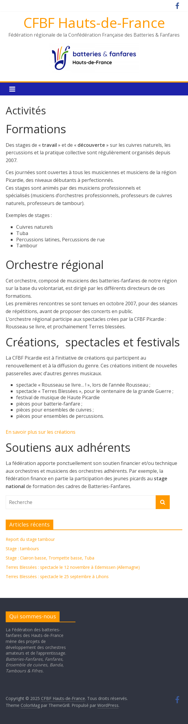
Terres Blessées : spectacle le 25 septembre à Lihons (57, 576)
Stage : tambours (22, 548)
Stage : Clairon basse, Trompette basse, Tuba (50, 558)
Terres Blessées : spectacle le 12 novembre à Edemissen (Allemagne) (73, 567)
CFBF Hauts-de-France (94, 22)
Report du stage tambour (30, 539)
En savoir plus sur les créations (40, 432)
